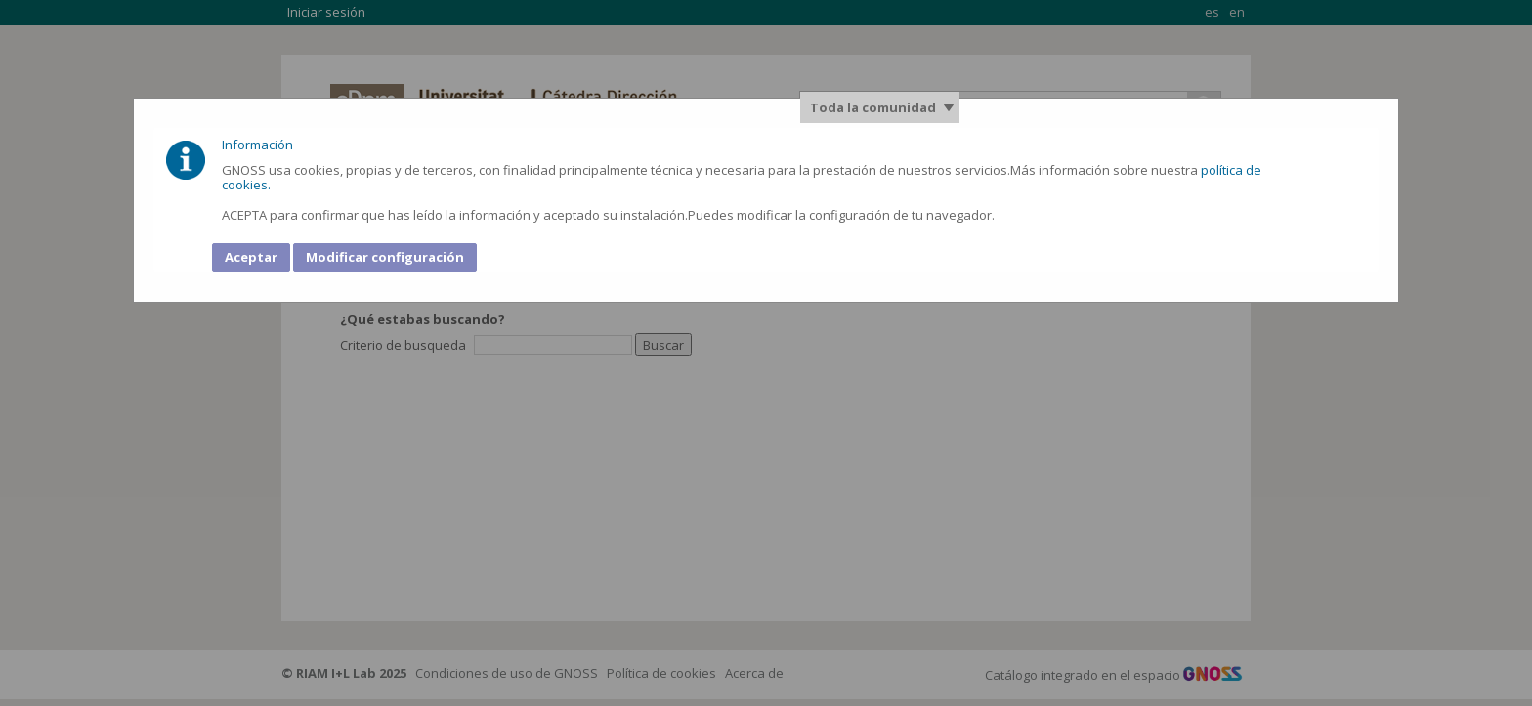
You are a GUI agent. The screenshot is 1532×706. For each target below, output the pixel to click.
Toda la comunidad (873, 107)
